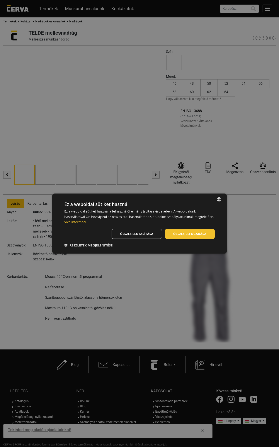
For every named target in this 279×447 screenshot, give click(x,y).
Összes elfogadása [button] (189, 234)
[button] (88, 245)
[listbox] (219, 199)
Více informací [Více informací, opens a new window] (75, 222)
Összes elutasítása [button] (136, 234)
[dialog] (139, 223)
